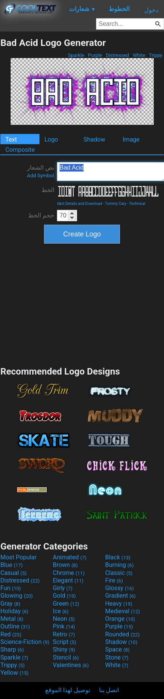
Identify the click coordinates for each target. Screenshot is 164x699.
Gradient (120, 595)
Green (66, 603)
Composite (20, 149)
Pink (64, 626)
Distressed (117, 55)
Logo (51, 139)
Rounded (122, 634)
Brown (65, 564)
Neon (64, 618)
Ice (60, 611)
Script (64, 641)
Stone (116, 657)
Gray (10, 603)
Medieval (122, 611)
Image (131, 139)
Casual (13, 572)
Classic (118, 572)
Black (118, 557)
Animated (70, 557)
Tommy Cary (115, 204)
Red (10, 634)
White (138, 55)
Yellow (14, 672)
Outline (15, 626)
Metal (12, 618)
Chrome (69, 572)
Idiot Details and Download (79, 204)
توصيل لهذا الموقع (67, 690)
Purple (95, 55)
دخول (151, 10)
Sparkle (76, 55)
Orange (120, 618)
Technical (137, 204)
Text (11, 139)
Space (117, 649)
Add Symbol (40, 175)
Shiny (64, 649)
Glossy (119, 588)
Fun (10, 588)
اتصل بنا (109, 690)
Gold (64, 595)
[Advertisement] (82, 304)
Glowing (16, 595)
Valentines (71, 665)
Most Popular (18, 557)
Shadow (94, 139)
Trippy (156, 55)
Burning (119, 564)
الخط (47, 190)
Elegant (68, 580)
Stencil (66, 657)
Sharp (12, 649)
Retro (64, 634)
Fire (114, 580)
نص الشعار (40, 171)
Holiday (14, 611)
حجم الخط (41, 215)
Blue (11, 564)
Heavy (118, 603)
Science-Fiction (24, 641)
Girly (63, 588)
